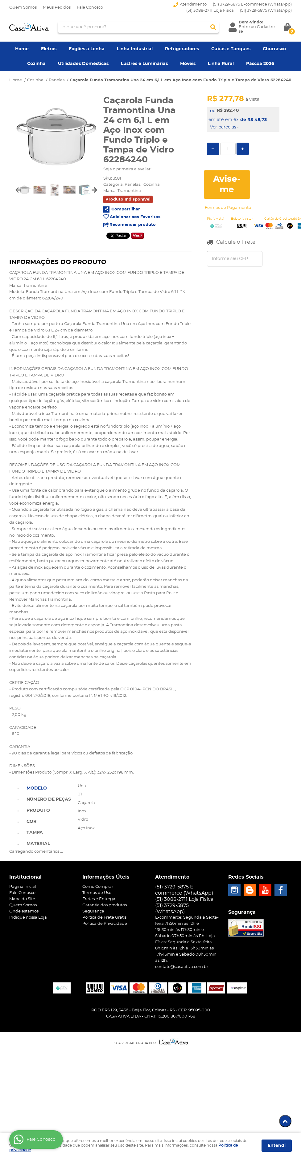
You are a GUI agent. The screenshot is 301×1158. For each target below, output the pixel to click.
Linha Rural (221, 64)
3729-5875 (266, 11)
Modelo (37, 788)
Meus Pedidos (57, 8)
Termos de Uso (96, 893)
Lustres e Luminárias (144, 64)
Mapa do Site (22, 899)
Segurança (93, 911)
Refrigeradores (182, 49)
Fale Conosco (90, 8)
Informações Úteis (106, 877)
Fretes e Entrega (98, 899)
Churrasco (274, 49)
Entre (244, 27)
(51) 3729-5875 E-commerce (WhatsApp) (252, 4)
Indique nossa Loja (28, 918)
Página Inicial (22, 887)
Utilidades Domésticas (83, 64)
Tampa (35, 833)
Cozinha (36, 64)
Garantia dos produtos (104, 905)
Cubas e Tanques (230, 49)
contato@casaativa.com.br (181, 967)
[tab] (49, 787)
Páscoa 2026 (260, 64)
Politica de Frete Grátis (104, 918)
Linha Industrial (135, 49)
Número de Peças (49, 799)
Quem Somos (23, 8)
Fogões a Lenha (87, 49)
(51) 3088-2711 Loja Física (210, 11)
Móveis (188, 64)
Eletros (48, 49)
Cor (31, 821)
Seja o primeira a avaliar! (127, 169)
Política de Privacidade (104, 924)
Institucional (25, 877)
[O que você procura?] (213, 27)
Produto (38, 810)
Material (38, 844)
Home (22, 49)
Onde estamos (24, 911)
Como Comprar (97, 887)
